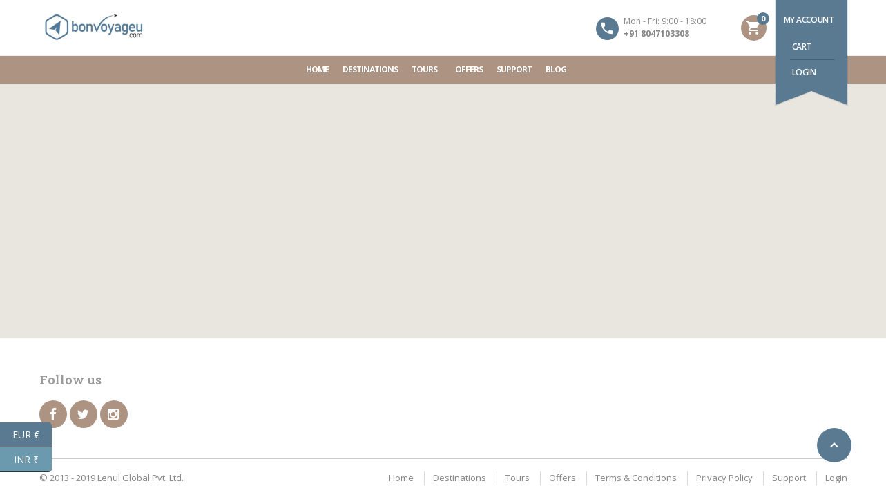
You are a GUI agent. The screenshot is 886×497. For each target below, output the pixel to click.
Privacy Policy (724, 477)
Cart (801, 46)
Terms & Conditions (636, 477)
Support (514, 69)
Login (804, 72)
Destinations (370, 69)
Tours (426, 69)
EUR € (32, 434)
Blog (556, 69)
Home (317, 69)
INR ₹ (33, 459)
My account (809, 20)
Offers (469, 69)
